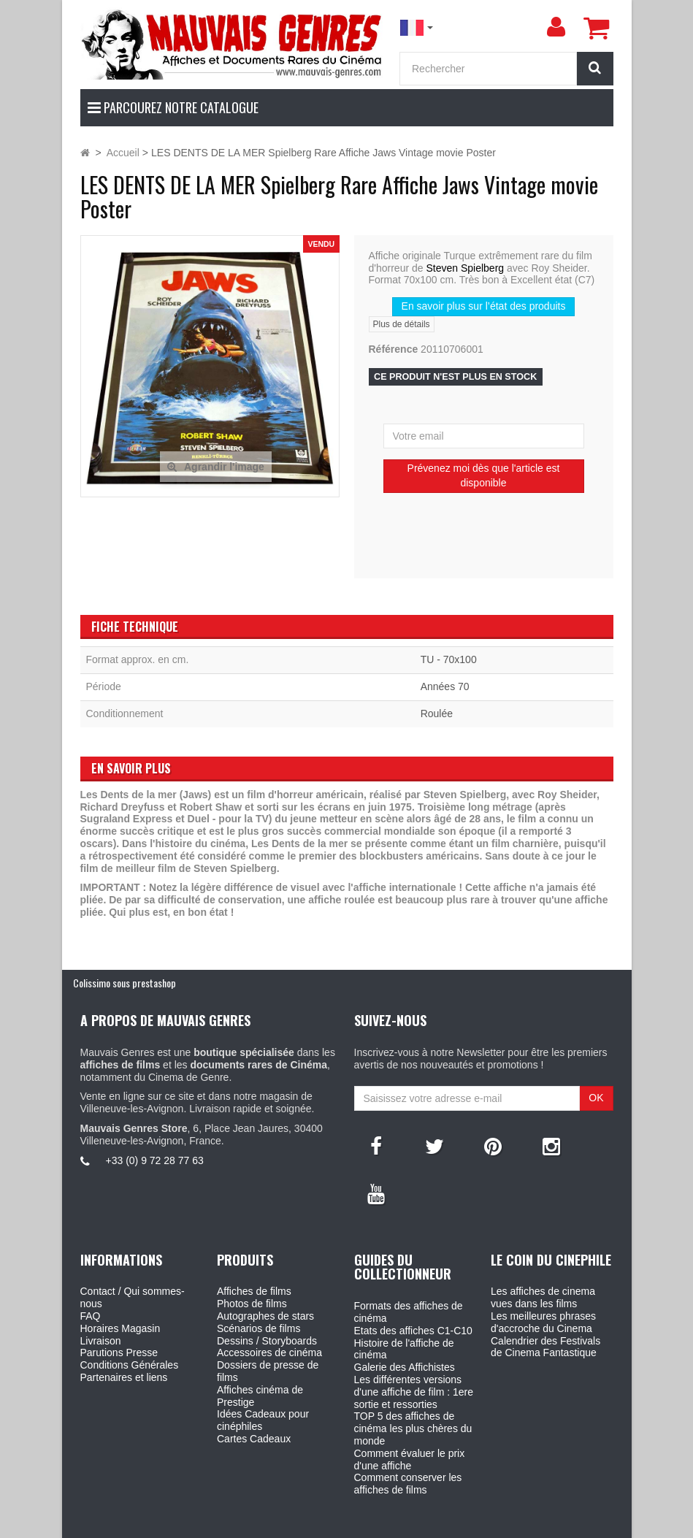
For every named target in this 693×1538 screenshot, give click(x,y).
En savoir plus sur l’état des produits (484, 306)
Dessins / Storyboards (267, 1341)
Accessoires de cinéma (269, 1352)
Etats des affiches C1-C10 (413, 1330)
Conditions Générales (129, 1365)
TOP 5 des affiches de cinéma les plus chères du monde (413, 1428)
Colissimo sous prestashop (124, 982)
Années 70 (445, 686)
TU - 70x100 (449, 659)
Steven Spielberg (465, 268)
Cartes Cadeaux (254, 1439)
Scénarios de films (258, 1328)
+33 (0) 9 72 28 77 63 (155, 1160)
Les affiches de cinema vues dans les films (543, 1297)
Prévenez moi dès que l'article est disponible (483, 475)
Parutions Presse (119, 1352)
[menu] (556, 27)
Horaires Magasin (120, 1328)
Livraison (100, 1341)
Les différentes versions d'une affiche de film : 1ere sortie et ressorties (414, 1392)
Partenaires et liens (124, 1377)
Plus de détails (401, 324)
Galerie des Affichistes (404, 1367)
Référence (393, 349)
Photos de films (252, 1303)
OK (596, 1097)
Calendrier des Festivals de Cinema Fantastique (545, 1347)
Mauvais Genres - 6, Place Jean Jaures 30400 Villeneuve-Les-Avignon (380, 1524)
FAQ (90, 1316)
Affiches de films (254, 1291)
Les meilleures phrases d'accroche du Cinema (543, 1322)
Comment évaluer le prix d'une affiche (409, 1459)
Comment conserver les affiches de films (408, 1484)
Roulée (437, 713)
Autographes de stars (265, 1316)
